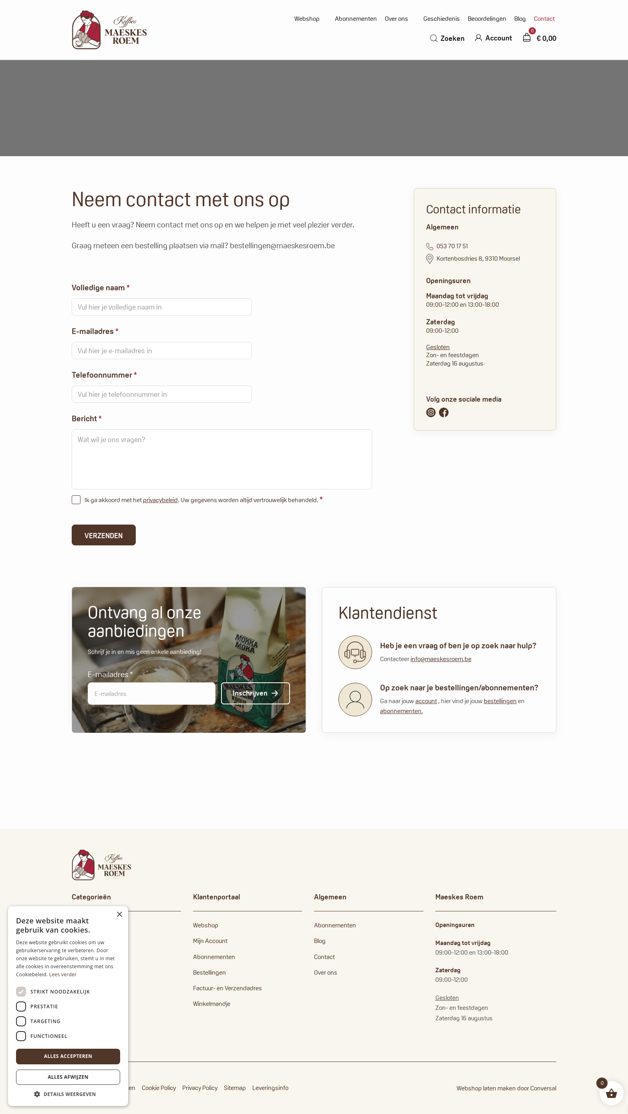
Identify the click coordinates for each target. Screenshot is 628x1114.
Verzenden (104, 535)
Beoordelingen (487, 19)
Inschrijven (250, 693)
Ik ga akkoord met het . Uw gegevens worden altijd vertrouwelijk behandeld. (204, 499)
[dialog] (68, 1006)
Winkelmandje (211, 1003)
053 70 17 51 (447, 246)
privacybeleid (160, 500)
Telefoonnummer (104, 375)
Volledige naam (101, 287)
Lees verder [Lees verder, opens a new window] (63, 974)
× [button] (119, 915)
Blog (520, 19)
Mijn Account (210, 941)
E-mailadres (95, 331)
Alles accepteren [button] (68, 1056)
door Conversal (536, 1088)
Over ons (396, 19)
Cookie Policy (159, 1088)
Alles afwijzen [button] (68, 1077)
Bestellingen (209, 972)
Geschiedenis (441, 19)
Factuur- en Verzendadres (227, 988)
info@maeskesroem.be (441, 659)
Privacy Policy (199, 1088)
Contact (544, 19)
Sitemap (235, 1088)
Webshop (307, 19)
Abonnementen (356, 19)
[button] (68, 1094)
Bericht (87, 418)
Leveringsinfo (270, 1088)
